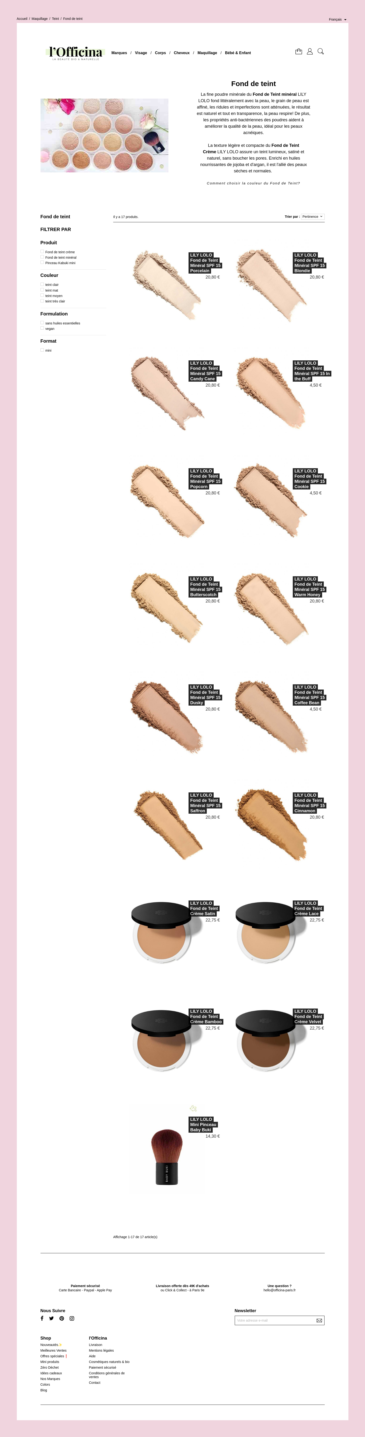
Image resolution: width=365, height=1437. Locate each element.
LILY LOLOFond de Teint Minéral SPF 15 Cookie (288, 479)
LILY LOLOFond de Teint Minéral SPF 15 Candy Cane (184, 371)
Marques (119, 53)
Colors (45, 1384)
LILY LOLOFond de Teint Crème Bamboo (185, 1016)
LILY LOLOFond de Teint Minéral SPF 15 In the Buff (291, 371)
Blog (44, 1390)
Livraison (95, 1345)
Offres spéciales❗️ (54, 1356)
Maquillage (207, 53)
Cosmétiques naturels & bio (109, 1362)
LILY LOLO (227, 151)
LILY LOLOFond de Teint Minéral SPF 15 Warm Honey (288, 587)
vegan (49, 329)
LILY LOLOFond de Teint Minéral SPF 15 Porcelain (184, 263)
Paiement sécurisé (102, 1367)
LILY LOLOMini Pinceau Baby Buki (182, 1124)
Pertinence (312, 216)
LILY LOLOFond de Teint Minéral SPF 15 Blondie (288, 263)
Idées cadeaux (51, 1373)
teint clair (52, 285)
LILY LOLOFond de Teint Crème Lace (287, 908)
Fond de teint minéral (61, 257)
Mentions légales (101, 1350)
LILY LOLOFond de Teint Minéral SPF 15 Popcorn (184, 479)
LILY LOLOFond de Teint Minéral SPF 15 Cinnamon (288, 803)
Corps (160, 53)
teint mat (51, 290)
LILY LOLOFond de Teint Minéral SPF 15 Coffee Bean (288, 695)
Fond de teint (55, 216)
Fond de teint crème (60, 252)
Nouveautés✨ (51, 1345)
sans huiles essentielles (62, 323)
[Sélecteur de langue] (338, 19)
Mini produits (50, 1362)
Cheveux (182, 53)
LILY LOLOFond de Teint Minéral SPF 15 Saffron (184, 803)
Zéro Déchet (50, 1367)
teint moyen (53, 296)
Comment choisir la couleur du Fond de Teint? (253, 183)
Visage (141, 53)
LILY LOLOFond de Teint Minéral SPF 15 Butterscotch (184, 587)
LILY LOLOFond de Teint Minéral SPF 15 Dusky (184, 695)
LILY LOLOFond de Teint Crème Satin (183, 908)
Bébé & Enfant (238, 53)
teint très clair (55, 301)
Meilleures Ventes (54, 1350)
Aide (92, 1356)
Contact (94, 1383)
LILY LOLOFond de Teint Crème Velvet (287, 1016)
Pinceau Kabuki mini (60, 263)
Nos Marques (50, 1379)
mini (48, 350)
